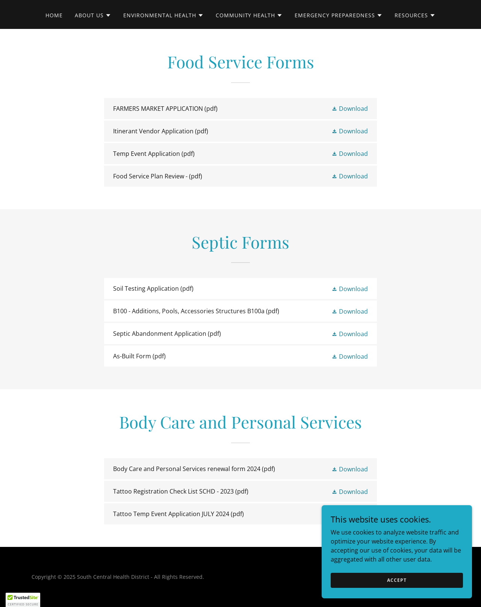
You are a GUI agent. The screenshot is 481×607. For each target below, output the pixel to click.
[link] (240, 108)
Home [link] (54, 15)
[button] (93, 15)
